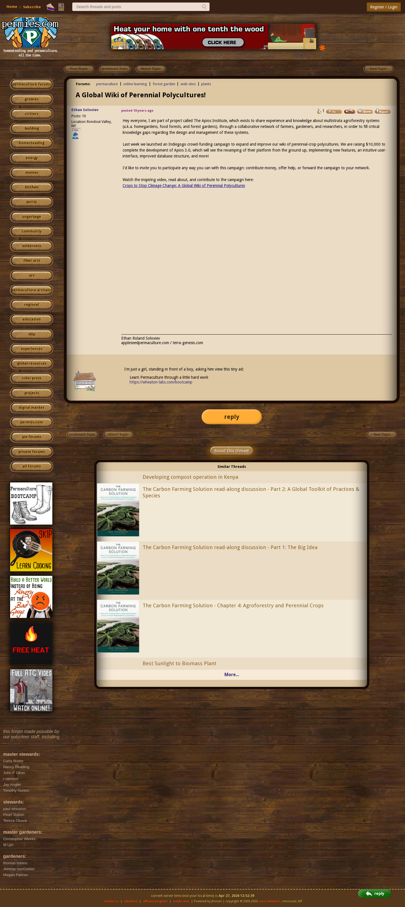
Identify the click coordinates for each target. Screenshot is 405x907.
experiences (31, 349)
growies (32, 99)
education (31, 319)
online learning (135, 84)
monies (31, 173)
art (32, 275)
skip (31, 334)
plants (206, 84)
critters (32, 114)
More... (231, 674)
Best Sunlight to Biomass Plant (179, 663)
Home (11, 6)
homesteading (31, 143)
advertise (131, 901)
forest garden (164, 84)
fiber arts (31, 261)
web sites (188, 84)
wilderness (31, 246)
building (32, 128)
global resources (31, 363)
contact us (111, 901)
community (32, 231)
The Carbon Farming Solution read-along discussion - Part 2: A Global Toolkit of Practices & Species (251, 492)
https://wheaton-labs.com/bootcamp (161, 382)
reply (231, 416)
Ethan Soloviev (84, 110)
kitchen (32, 187)
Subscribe (32, 7)
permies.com (31, 422)
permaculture (107, 84)
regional (31, 305)
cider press (31, 378)
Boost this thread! (231, 450)
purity (31, 202)
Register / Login (383, 7)
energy (32, 158)
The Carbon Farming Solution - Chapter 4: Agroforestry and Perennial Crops (233, 605)
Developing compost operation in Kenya (190, 477)
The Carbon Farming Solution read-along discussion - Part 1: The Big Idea (230, 547)
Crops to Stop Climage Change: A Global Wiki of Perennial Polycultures (184, 185)
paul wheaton (269, 901)
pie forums (31, 437)
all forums (31, 466)
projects (31, 393)
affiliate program (155, 901)
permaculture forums (31, 84)
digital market (31, 408)
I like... (76, 130)
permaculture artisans (32, 290)
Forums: (83, 84)
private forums (32, 452)
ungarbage (31, 217)
